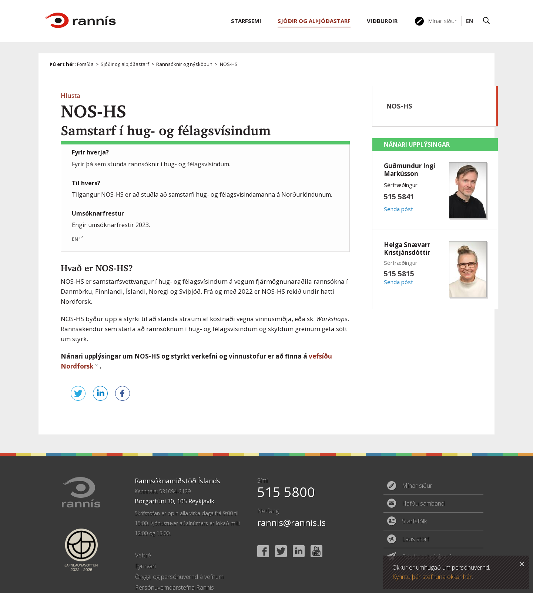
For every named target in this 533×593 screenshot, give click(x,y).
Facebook (263, 536)
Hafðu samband (423, 488)
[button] (70, 95)
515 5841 (399, 196)
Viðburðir (382, 20)
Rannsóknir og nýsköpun (184, 64)
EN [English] (469, 20)
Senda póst (398, 209)
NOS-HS (229, 64)
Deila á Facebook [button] (112, 400)
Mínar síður (442, 20)
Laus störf (415, 524)
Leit (486, 21)
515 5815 (399, 274)
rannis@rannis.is (291, 508)
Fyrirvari (145, 551)
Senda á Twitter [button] (68, 400)
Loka (521, 563)
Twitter (281, 536)
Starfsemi (246, 20)
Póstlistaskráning (424, 542)
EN (75, 239)
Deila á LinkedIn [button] (90, 400)
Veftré (143, 540)
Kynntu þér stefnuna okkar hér (432, 577)
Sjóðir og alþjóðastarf (125, 64)
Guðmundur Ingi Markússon (409, 169)
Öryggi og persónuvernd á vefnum (179, 562)
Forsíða (85, 64)
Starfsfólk (414, 506)
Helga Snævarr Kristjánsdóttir (407, 248)
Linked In (299, 536)
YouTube (316, 536)
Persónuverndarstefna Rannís (174, 573)
